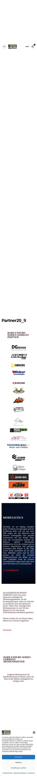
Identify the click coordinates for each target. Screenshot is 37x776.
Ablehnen (18, 762)
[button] (34, 732)
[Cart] (32, 46)
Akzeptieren (18, 757)
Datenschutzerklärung (20, 773)
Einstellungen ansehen (18, 768)
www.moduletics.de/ (11, 570)
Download (7, 630)
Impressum (31, 773)
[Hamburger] (4, 46)
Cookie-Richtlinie (7, 773)
